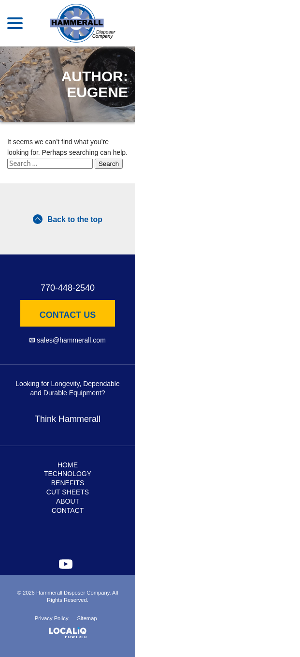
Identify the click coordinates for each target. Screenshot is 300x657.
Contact (68, 510)
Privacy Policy (52, 618)
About (67, 501)
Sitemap (87, 618)
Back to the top (67, 219)
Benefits (67, 483)
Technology (67, 474)
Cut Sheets (67, 492)
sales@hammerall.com (71, 340)
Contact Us (68, 315)
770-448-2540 (68, 288)
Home (67, 465)
